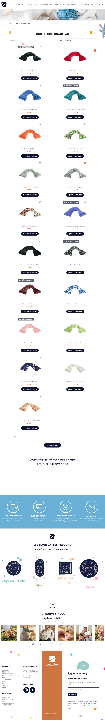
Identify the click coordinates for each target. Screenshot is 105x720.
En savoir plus (52, 445)
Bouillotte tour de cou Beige (75, 381)
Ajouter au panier (30, 78)
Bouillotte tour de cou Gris (29, 187)
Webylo (57, 713)
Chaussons (54, 4)
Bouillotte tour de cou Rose (29, 343)
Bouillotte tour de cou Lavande (75, 226)
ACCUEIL (5, 670)
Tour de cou (64, 4)
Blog (93, 4)
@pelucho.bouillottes (52, 618)
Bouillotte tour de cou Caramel (30, 420)
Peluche (20, 4)
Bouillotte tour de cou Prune (30, 304)
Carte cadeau (84, 4)
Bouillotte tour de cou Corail (30, 148)
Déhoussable (43, 4)
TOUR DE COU (6, 679)
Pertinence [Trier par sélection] (80, 40)
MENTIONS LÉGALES (8, 699)
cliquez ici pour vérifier (67, 644)
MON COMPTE (6, 697)
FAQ (3, 683)
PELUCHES (5, 672)
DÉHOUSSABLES (7, 676)
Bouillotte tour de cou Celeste (75, 109)
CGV (3, 701)
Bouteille (74, 4)
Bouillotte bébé (31, 4)
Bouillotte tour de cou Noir (29, 265)
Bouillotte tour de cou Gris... (75, 187)
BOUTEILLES (6, 681)
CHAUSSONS (6, 678)
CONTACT (5, 685)
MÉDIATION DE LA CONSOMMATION (7, 704)
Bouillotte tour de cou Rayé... (75, 304)
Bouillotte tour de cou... (75, 71)
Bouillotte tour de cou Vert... (75, 343)
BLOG (4, 687)
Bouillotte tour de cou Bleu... (30, 71)
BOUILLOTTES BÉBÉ (8, 674)
